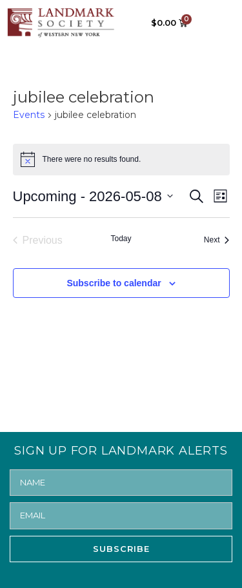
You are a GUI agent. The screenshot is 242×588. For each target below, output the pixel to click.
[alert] (121, 159)
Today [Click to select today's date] (120, 238)
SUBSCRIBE (121, 549)
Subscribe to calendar (113, 283)
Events (29, 115)
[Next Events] (217, 240)
